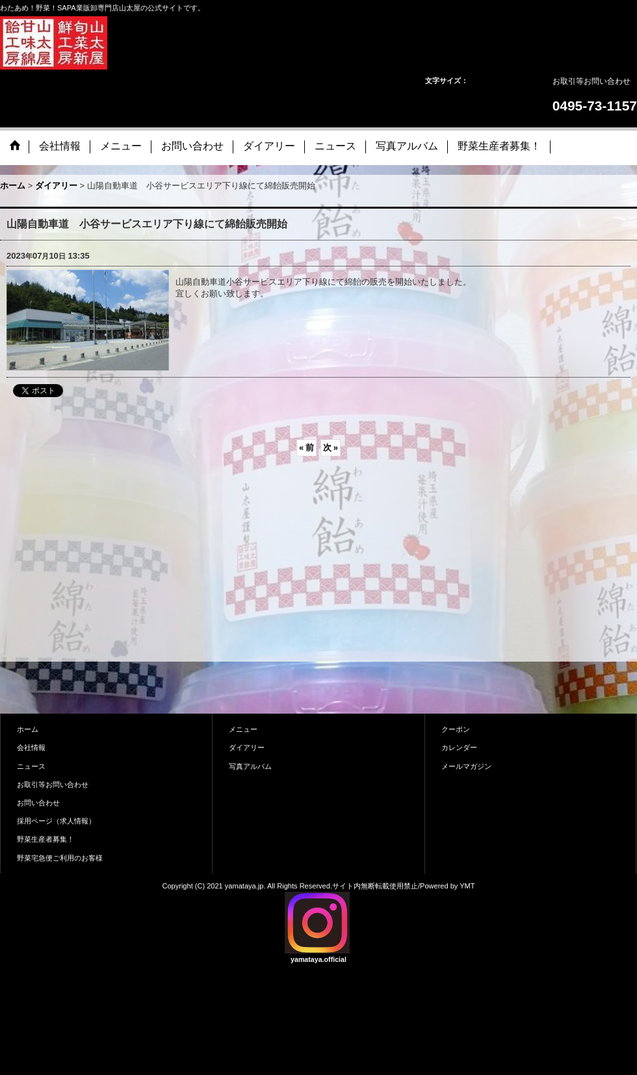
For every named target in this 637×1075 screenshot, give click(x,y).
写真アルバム (250, 766)
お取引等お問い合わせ (591, 81)
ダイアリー (247, 747)
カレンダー (459, 747)
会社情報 (31, 747)
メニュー (243, 729)
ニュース (31, 766)
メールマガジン (466, 766)
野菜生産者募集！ (45, 839)
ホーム (27, 729)
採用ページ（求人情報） (56, 821)
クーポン (455, 729)
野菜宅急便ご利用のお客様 (60, 858)
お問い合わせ (38, 803)
